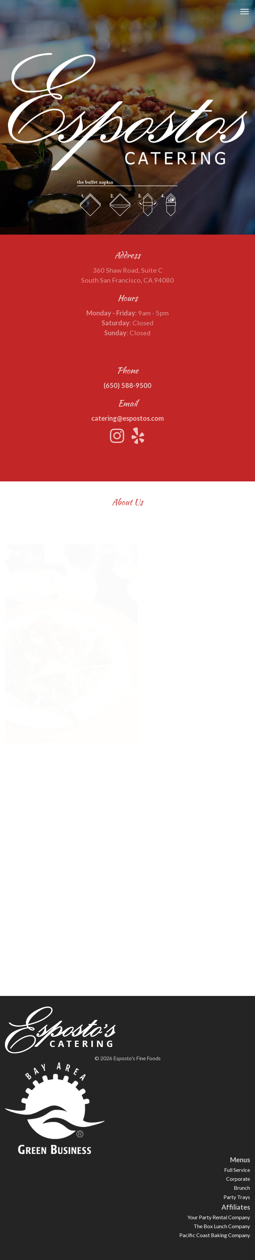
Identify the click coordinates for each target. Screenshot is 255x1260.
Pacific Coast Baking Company (214, 1235)
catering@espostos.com (127, 422)
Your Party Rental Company (218, 1217)
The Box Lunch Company (222, 1226)
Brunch (242, 1187)
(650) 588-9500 (127, 389)
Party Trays (236, 1197)
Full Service (237, 1170)
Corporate (238, 1179)
